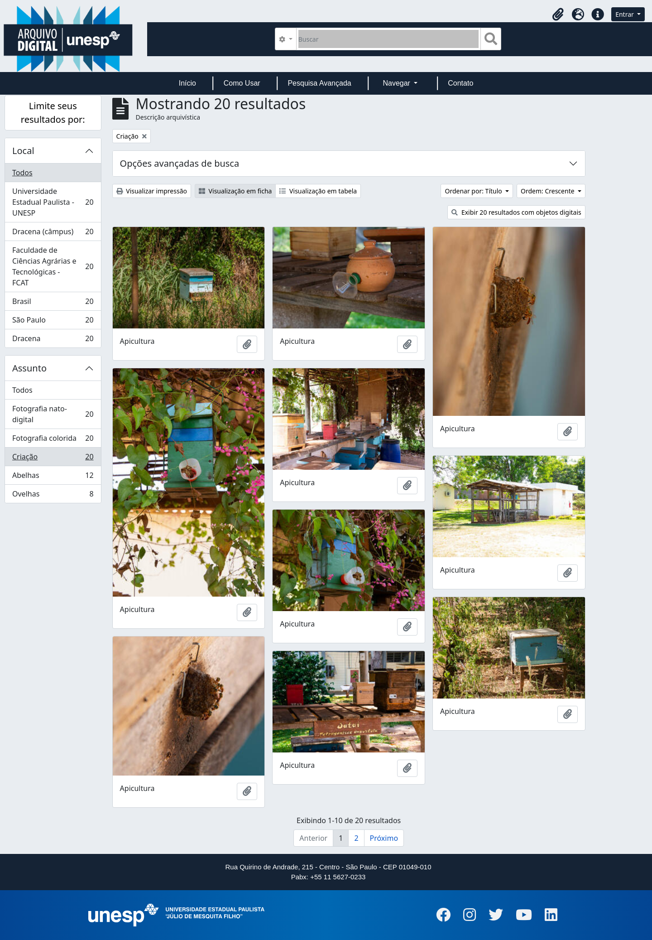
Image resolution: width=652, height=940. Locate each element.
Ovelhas (53, 495)
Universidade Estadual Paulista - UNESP (53, 202)
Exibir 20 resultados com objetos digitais (516, 212)
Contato (460, 83)
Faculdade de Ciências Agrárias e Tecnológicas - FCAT (53, 266)
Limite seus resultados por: (53, 112)
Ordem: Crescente (548, 191)
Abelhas (53, 477)
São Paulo (53, 321)
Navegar (397, 83)
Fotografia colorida (53, 440)
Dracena (53, 340)
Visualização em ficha (235, 191)
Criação (53, 458)
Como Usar (242, 83)
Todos (22, 173)
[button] (558, 14)
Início (187, 83)
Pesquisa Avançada (319, 83)
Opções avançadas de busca (180, 163)
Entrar (625, 14)
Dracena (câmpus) (53, 233)
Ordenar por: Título (474, 191)
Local (23, 151)
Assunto (29, 368)
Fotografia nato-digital (53, 414)
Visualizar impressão (151, 191)
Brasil (53, 303)
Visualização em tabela (318, 191)
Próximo (384, 838)
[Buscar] (388, 39)
